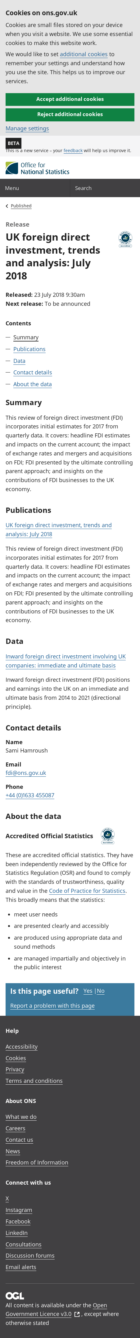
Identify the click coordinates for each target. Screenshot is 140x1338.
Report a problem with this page (52, 1005)
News (13, 1151)
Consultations (24, 1244)
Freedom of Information (37, 1162)
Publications (29, 349)
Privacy (15, 1069)
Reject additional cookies (70, 114)
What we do (21, 1116)
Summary (25, 337)
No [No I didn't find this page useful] (101, 990)
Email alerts (21, 1267)
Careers (15, 1128)
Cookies (16, 1058)
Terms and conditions (34, 1080)
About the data (32, 384)
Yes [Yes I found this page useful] (88, 990)
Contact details (32, 372)
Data (19, 360)
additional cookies (84, 54)
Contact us (19, 1139)
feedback (73, 150)
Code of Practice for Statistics (87, 890)
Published (21, 206)
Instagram (19, 1210)
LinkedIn (17, 1232)
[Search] (105, 188)
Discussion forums (30, 1255)
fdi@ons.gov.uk (26, 772)
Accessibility (22, 1046)
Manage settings (27, 128)
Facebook (18, 1221)
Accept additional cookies (70, 98)
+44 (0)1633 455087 (30, 795)
